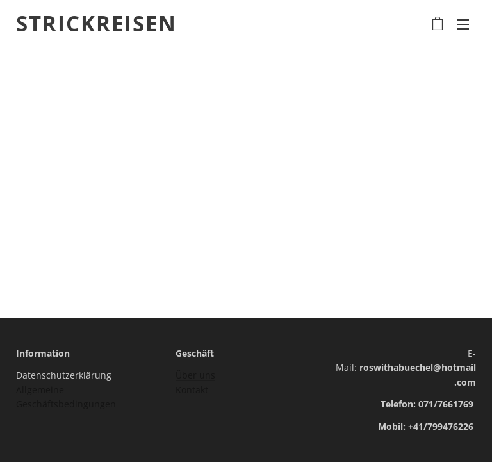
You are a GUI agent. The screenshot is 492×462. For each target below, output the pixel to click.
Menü (463, 24)
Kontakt (192, 390)
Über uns (195, 375)
